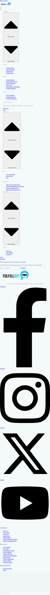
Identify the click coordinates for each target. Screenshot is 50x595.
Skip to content (3, 0)
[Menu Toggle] (1, 8)
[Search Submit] (20, 268)
